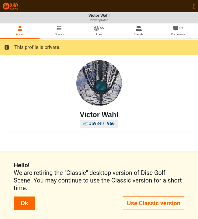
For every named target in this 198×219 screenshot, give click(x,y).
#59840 (99, 123)
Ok (24, 203)
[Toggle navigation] (194, 6)
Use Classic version (153, 203)
